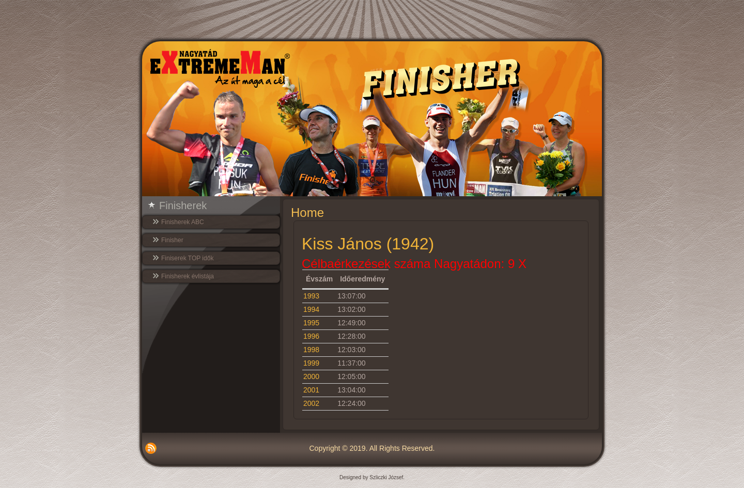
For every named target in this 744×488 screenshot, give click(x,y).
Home (307, 212)
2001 (311, 390)
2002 (311, 403)
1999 (311, 363)
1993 (311, 296)
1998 (311, 349)
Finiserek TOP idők (187, 258)
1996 (311, 336)
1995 (311, 323)
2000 (311, 376)
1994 (311, 309)
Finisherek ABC (182, 222)
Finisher (172, 240)
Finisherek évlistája (187, 276)
